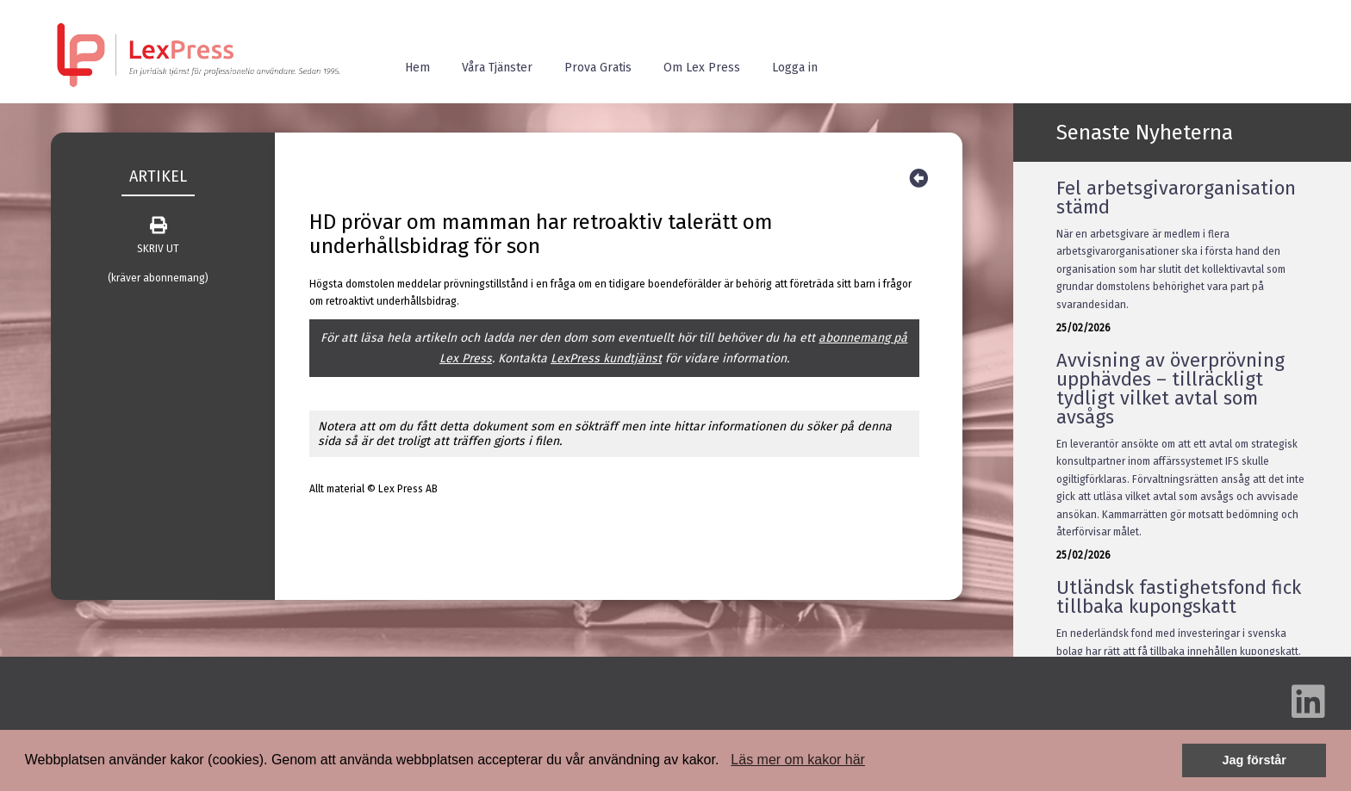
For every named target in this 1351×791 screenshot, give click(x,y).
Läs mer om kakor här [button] (798, 759)
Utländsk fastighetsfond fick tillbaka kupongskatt (1178, 597)
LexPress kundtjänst (606, 358)
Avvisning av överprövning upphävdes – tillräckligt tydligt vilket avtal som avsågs (1170, 389)
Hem (417, 67)
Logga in (795, 67)
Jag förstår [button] (1254, 760)
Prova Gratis (598, 67)
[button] (725, 761)
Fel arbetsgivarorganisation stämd (1176, 197)
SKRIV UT (158, 236)
